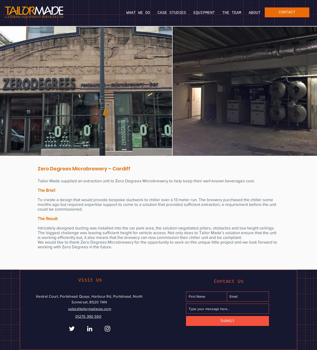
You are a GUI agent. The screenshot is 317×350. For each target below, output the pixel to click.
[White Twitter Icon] (72, 328)
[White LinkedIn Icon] (89, 328)
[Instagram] (107, 328)
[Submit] (227, 321)
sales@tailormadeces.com (89, 309)
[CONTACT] (287, 12)
